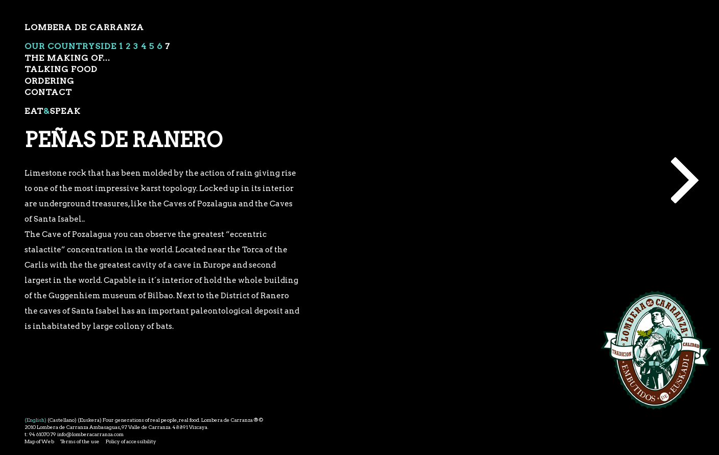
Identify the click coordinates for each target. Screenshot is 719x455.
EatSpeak (53, 111)
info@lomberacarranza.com (90, 434)
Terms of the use (80, 441)
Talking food (61, 69)
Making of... (685, 180)
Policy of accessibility (131, 441)
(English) (35, 420)
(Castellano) (62, 420)
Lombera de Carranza (84, 27)
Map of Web (39, 441)
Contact (48, 92)
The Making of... (67, 58)
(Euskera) (90, 420)
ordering (49, 81)
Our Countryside (70, 46)
